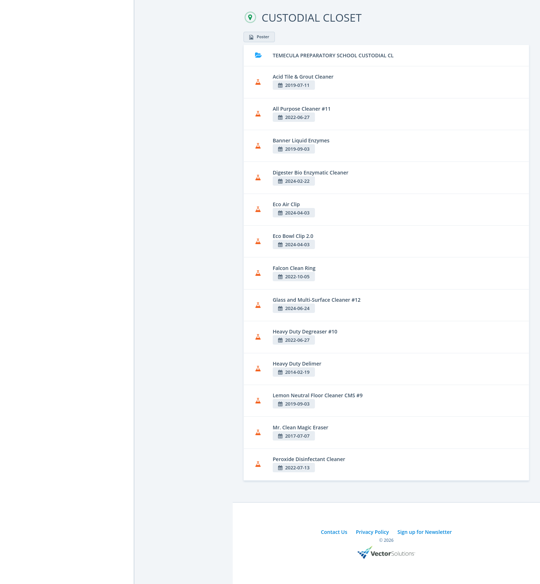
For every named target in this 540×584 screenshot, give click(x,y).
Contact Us (334, 531)
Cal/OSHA (22, 128)
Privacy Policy (372, 531)
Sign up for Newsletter (425, 531)
